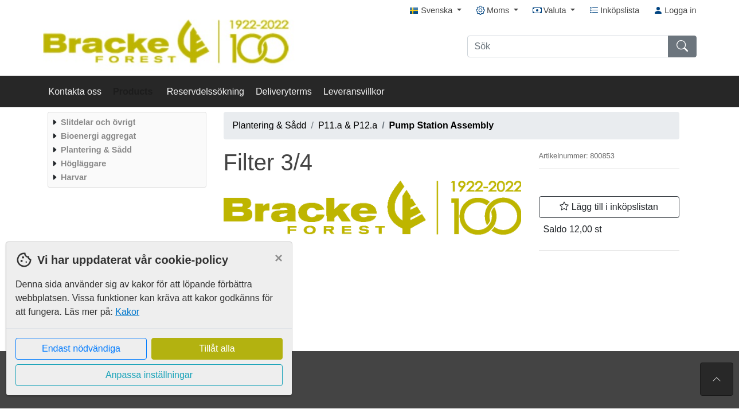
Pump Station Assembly (441, 125)
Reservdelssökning (205, 91)
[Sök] (567, 46)
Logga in (675, 10)
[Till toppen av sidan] (716, 379)
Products (134, 91)
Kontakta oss (75, 91)
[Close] (278, 258)
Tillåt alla (217, 348)
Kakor (127, 312)
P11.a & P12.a (347, 125)
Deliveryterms (284, 91)
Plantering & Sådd (270, 125)
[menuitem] (125, 122)
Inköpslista (614, 10)
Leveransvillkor (354, 91)
